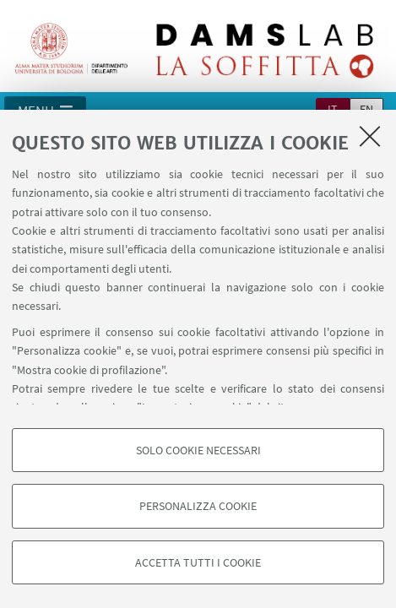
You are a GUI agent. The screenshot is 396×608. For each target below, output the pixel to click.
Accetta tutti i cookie (198, 562)
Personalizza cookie (198, 505)
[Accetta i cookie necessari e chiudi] (369, 135)
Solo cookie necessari (198, 450)
